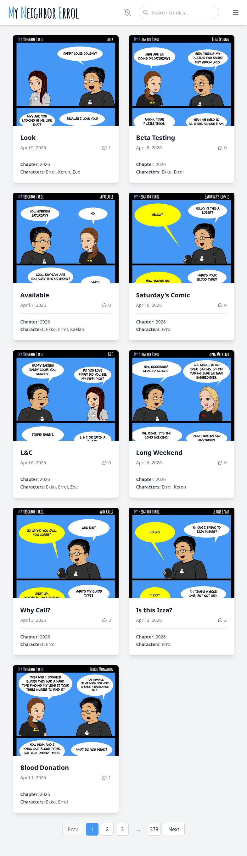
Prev (73, 829)
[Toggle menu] (235, 12)
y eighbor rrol (43, 12)
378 (154, 829)
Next (173, 829)
